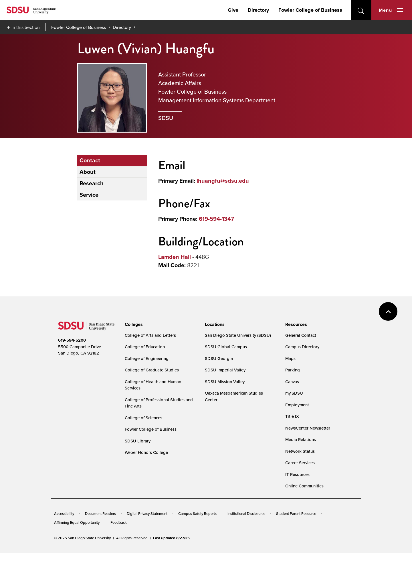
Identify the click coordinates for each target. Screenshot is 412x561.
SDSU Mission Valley (225, 382)
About (88, 172)
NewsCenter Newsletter (307, 428)
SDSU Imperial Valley (225, 370)
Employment (297, 405)
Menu (391, 10)
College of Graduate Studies (152, 370)
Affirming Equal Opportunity (77, 522)
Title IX (292, 416)
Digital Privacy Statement (147, 513)
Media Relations (300, 439)
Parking (292, 370)
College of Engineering (147, 358)
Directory (258, 10)
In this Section (25, 27)
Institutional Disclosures (246, 513)
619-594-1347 (216, 218)
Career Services (300, 463)
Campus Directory (302, 347)
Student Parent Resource (296, 513)
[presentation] (133, 324)
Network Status (300, 451)
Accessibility (64, 513)
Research (92, 183)
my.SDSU (294, 393)
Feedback (118, 522)
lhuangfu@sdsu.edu (223, 180)
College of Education (145, 347)
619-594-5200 (72, 340)
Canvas (292, 382)
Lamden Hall (174, 257)
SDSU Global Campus (226, 347)
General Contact (300, 335)
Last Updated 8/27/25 (171, 538)
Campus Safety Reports (197, 513)
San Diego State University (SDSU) (238, 335)
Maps (290, 358)
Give (233, 10)
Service (89, 194)
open (361, 10)
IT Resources (297, 474)
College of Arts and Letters (150, 335)
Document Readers (100, 513)
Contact (90, 160)
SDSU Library (137, 441)
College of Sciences (143, 418)
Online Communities (304, 486)
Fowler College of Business (310, 10)
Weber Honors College (146, 452)
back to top (388, 311)
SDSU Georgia (219, 358)
